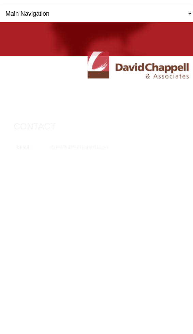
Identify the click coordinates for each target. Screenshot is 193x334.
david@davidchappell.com (79, 146)
